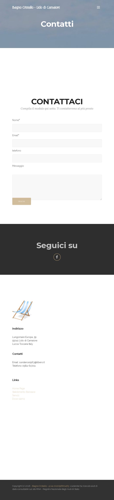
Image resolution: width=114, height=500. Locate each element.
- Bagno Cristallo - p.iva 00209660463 (50, 486)
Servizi (15, 399)
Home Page (18, 392)
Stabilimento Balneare (23, 396)
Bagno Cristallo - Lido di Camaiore (36, 7)
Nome (15, 120)
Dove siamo (18, 402)
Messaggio (18, 166)
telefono (16, 151)
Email (15, 136)
